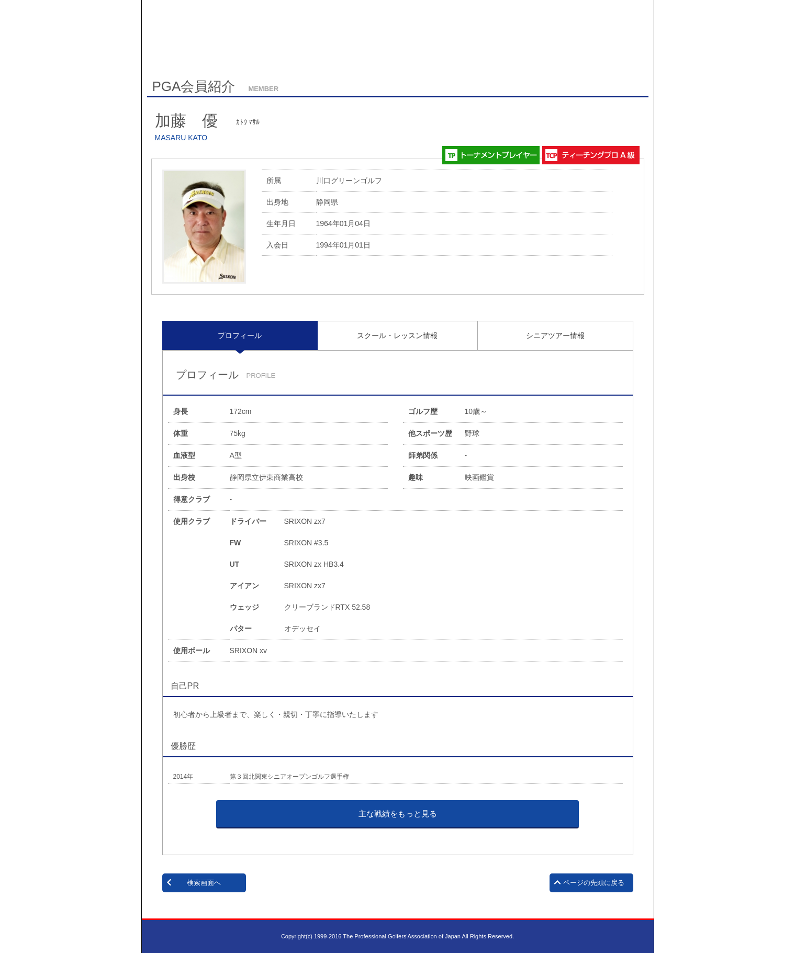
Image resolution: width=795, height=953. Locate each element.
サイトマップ (193, 51)
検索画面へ (204, 883)
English (232, 51)
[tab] (240, 335)
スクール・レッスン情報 (397, 335)
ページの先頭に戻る (593, 883)
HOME (155, 51)
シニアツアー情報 (555, 335)
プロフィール (240, 335)
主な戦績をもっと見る (398, 813)
